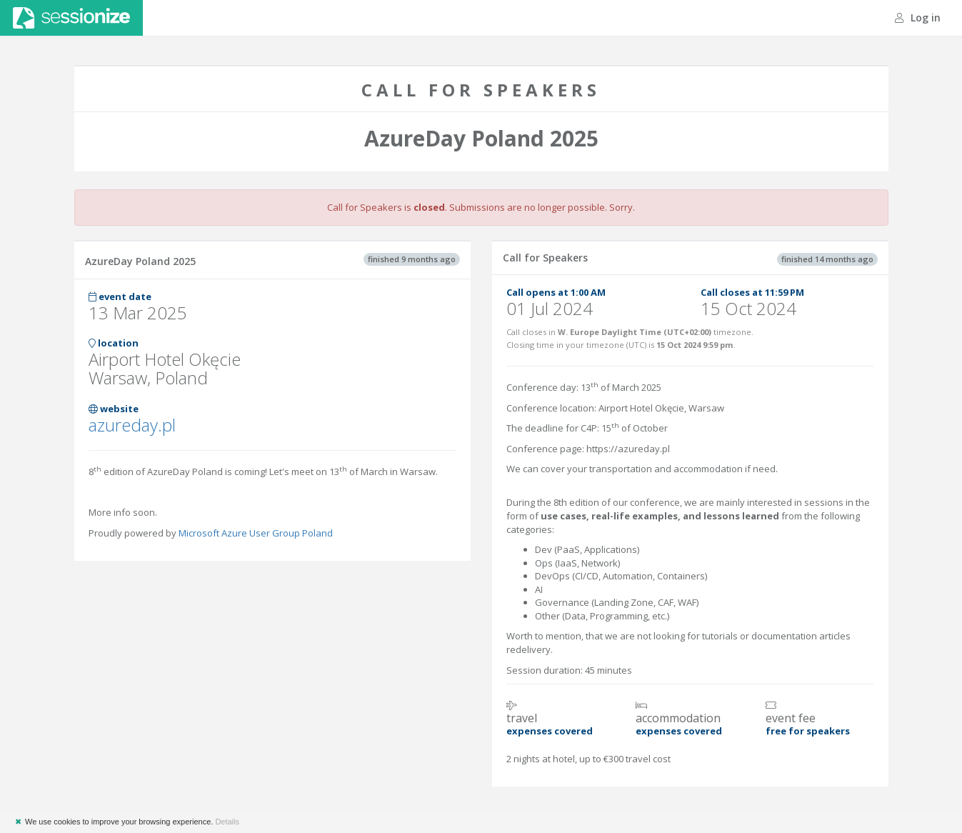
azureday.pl (132, 425)
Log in (918, 17)
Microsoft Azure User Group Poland (256, 533)
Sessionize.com (71, 18)
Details (227, 821)
